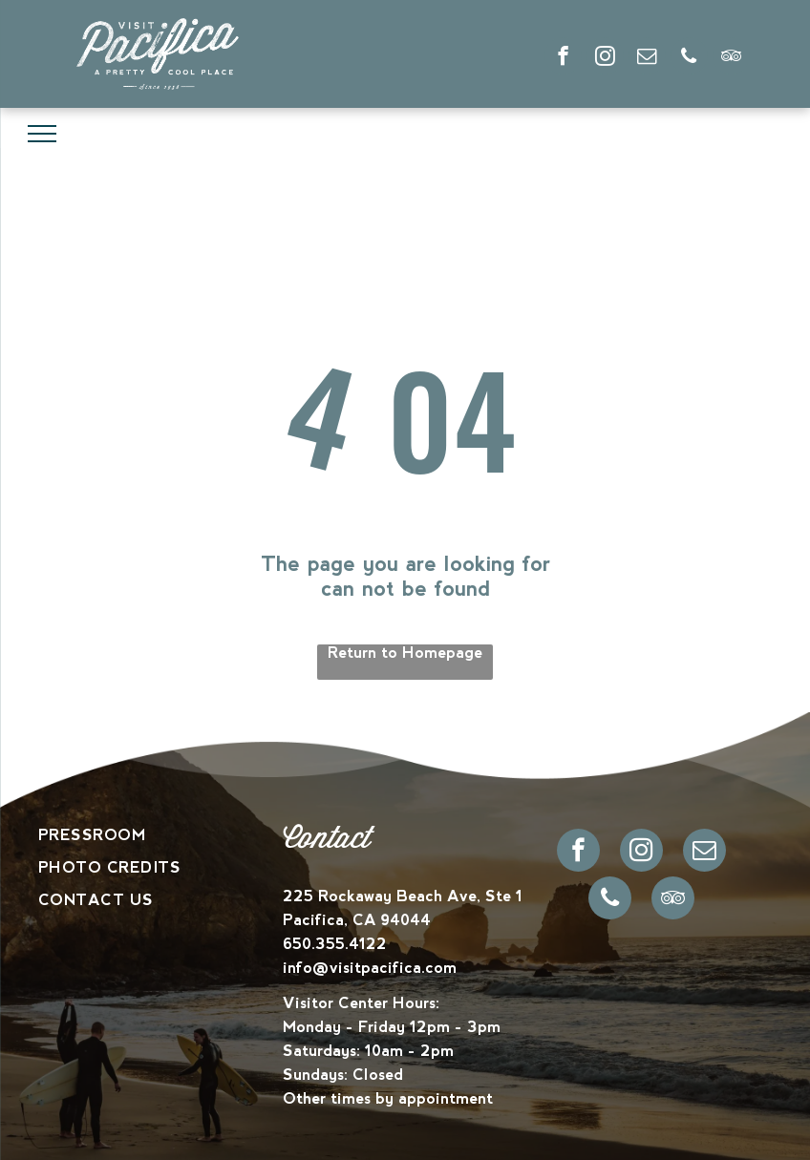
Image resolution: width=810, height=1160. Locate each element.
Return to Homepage (405, 652)
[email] (647, 58)
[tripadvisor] (731, 58)
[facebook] (563, 58)
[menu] (42, 133)
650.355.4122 (335, 944)
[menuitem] (160, 835)
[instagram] (605, 58)
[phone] (689, 58)
